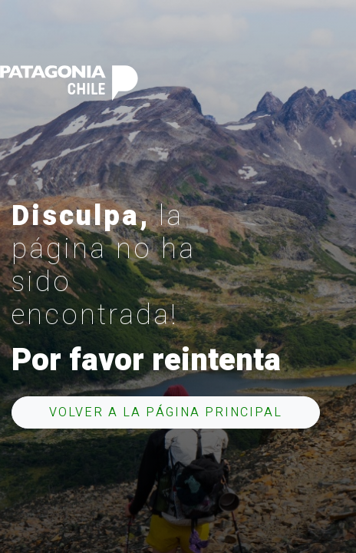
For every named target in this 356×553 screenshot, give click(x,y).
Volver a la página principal (165, 412)
